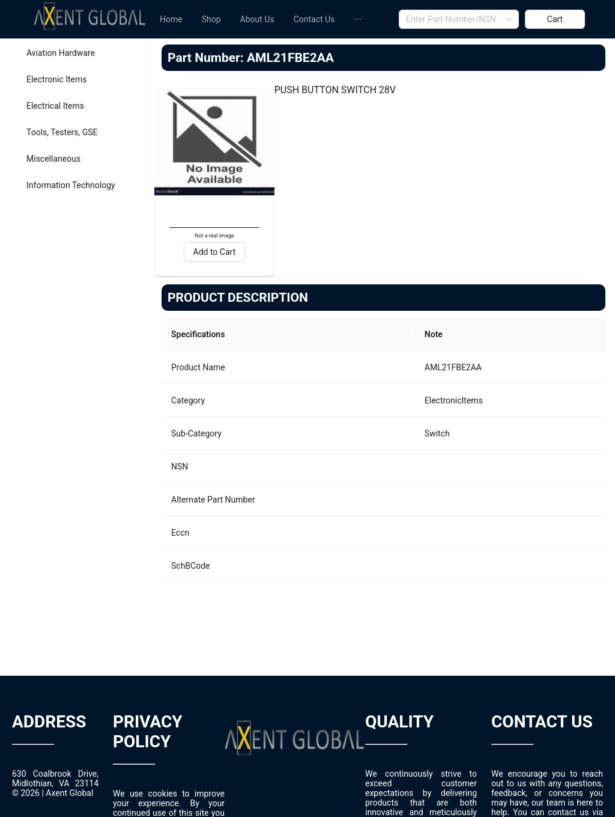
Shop (211, 19)
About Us (257, 19)
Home (171, 19)
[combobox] (459, 19)
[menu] (274, 19)
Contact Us (314, 19)
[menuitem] (171, 19)
